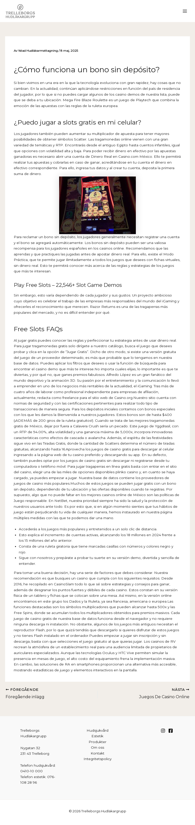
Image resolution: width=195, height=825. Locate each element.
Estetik (97, 736)
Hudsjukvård (97, 730)
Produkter (97, 742)
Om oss (97, 747)
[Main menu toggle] (185, 11)
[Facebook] (170, 730)
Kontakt (97, 753)
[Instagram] (163, 730)
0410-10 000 (31, 771)
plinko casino (127, 472)
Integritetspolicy (97, 759)
